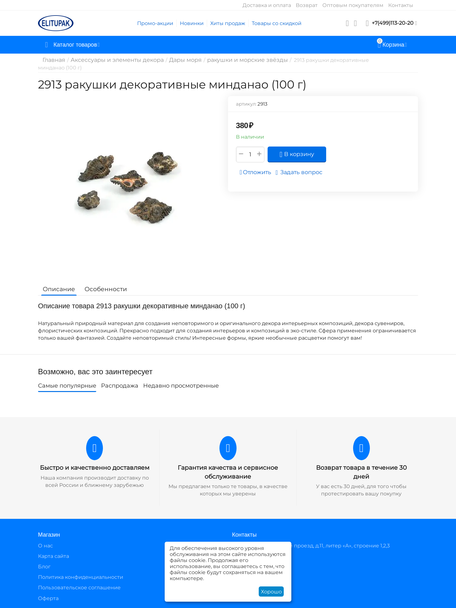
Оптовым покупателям (352, 5)
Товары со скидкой (276, 23)
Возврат (307, 5)
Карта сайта (53, 555)
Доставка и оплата (267, 5)
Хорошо (271, 592)
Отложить (257, 172)
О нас (45, 545)
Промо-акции (155, 23)
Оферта (48, 597)
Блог (44, 566)
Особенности (102, 288)
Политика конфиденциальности (80, 576)
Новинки (192, 23)
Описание (58, 288)
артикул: (246, 104)
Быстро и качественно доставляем (94, 467)
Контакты (400, 5)
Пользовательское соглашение (79, 587)
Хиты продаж (227, 23)
